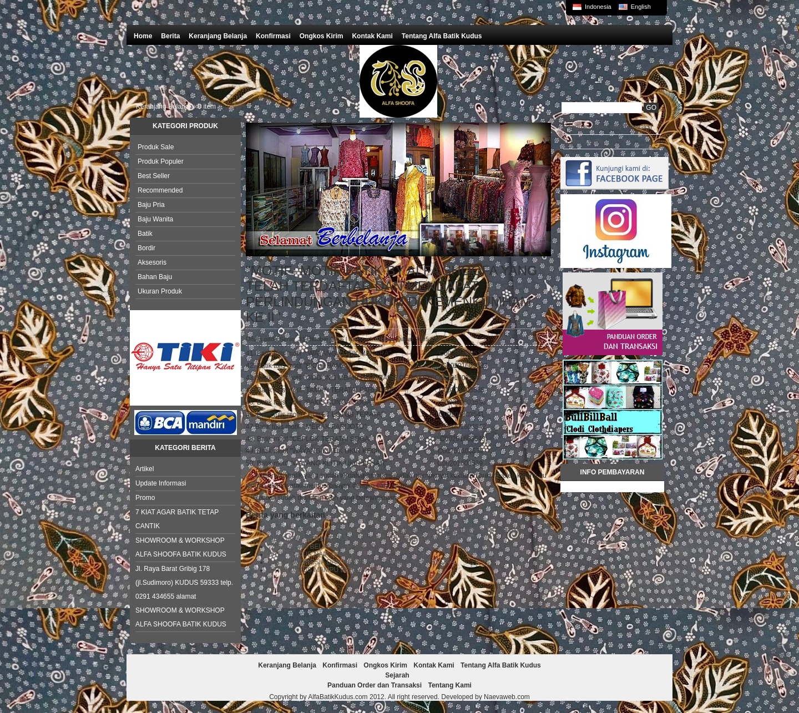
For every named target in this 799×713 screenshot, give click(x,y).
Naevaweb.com (507, 697)
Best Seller (154, 176)
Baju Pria (151, 205)
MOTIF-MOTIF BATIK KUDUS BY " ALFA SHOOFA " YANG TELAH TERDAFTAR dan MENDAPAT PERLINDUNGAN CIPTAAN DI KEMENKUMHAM (394, 535)
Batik (145, 233)
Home (143, 36)
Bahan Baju (155, 277)
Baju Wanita (155, 219)
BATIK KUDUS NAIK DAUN (309, 554)
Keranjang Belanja (218, 36)
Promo (145, 498)
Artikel (144, 469)
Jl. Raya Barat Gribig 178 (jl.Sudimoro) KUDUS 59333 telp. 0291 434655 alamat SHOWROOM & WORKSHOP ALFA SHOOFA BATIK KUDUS (184, 596)
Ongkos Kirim (321, 36)
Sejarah (397, 675)
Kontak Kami (372, 36)
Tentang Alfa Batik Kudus (442, 36)
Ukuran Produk (160, 291)
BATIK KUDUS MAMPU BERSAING (321, 570)
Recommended (160, 190)
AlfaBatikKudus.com (337, 697)
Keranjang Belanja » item (176, 106)
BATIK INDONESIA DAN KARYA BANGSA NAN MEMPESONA (361, 562)
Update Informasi (160, 483)
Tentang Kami (583, 141)
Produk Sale (156, 147)
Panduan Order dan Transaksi (607, 127)
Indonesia (598, 6)
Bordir (146, 248)
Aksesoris (152, 262)
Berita (170, 36)
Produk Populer (161, 161)
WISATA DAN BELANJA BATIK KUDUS (326, 546)
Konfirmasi (273, 36)
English (641, 6)
